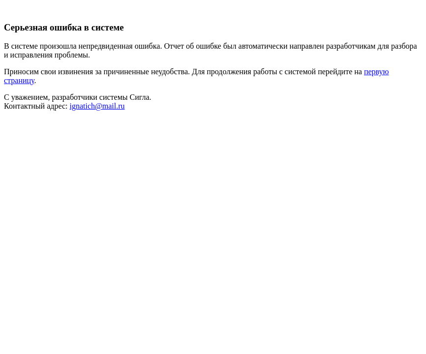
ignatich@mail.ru (96, 106)
